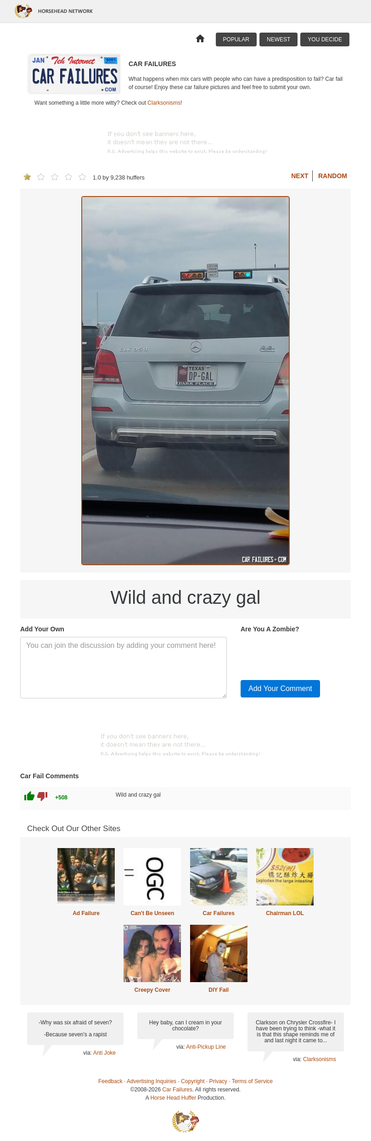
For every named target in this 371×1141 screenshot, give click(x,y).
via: (88, 1053)
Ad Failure (86, 913)
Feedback (110, 1081)
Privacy (218, 1081)
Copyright (192, 1081)
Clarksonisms (163, 103)
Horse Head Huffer (173, 1098)
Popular (236, 39)
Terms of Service (252, 1081)
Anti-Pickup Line (206, 1047)
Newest (278, 39)
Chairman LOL (285, 913)
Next (299, 176)
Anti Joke (104, 1053)
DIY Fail (218, 990)
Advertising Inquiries (151, 1081)
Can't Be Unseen (152, 913)
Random (332, 176)
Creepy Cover (152, 990)
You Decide (325, 39)
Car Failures (218, 913)
